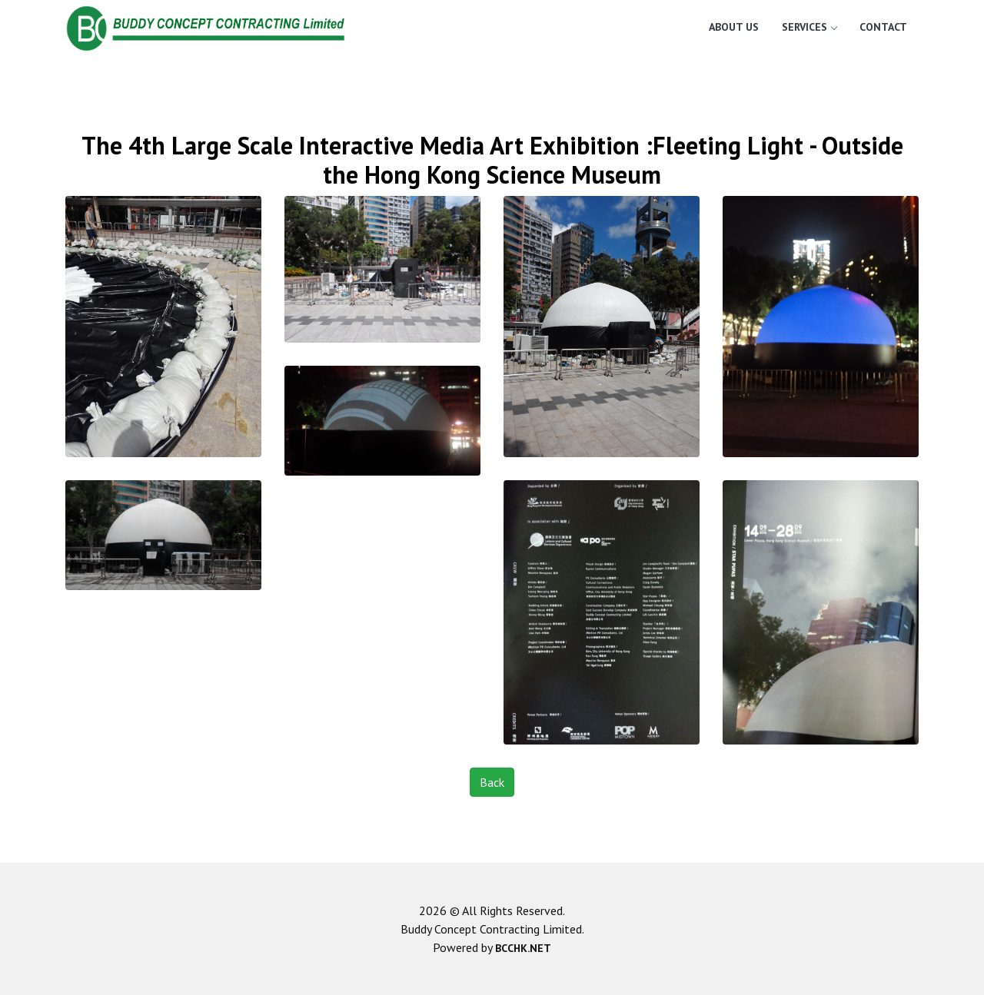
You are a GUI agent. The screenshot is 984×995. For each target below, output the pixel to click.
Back (492, 782)
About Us (734, 27)
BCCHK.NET (523, 948)
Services (809, 27)
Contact (883, 27)
